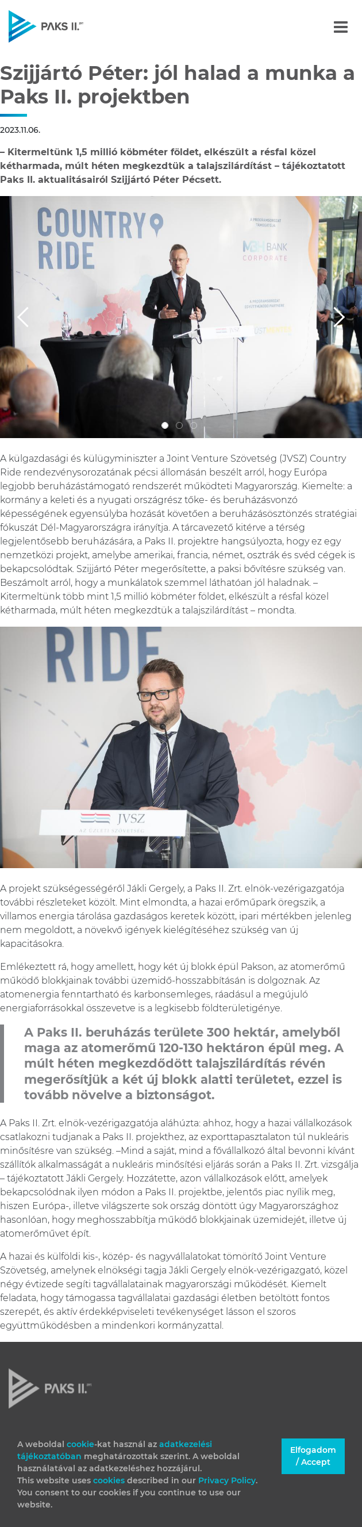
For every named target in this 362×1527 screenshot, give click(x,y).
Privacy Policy (227, 1480)
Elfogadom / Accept (313, 1456)
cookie (80, 1444)
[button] (27, 317)
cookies (110, 1480)
